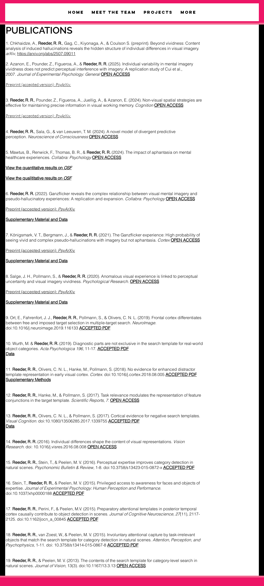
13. (21, 415)
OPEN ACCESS (180, 198)
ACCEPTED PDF (113, 348)
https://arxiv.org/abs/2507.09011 (46, 53)
